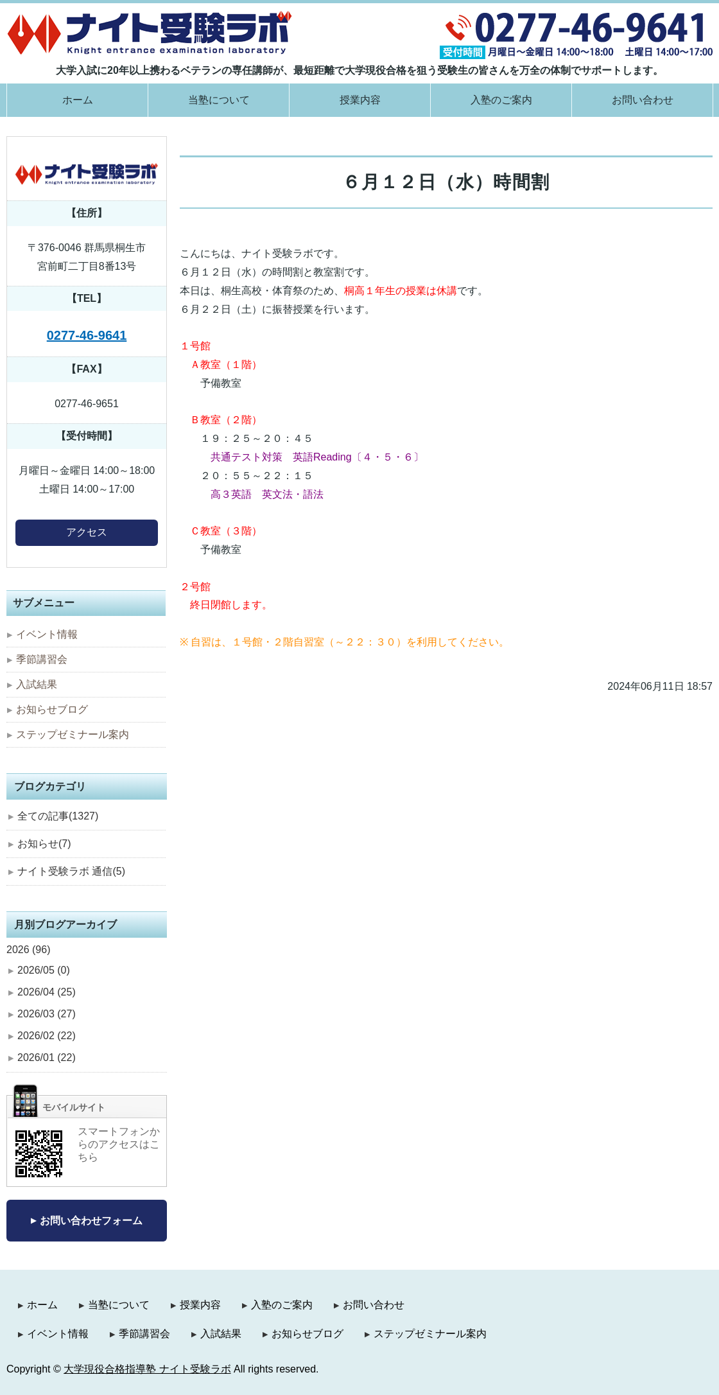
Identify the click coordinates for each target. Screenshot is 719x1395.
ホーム (77, 99)
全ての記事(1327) (57, 816)
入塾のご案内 (501, 99)
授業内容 (360, 99)
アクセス (86, 532)
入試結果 (36, 684)
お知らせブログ (52, 709)
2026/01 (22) (46, 1057)
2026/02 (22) (46, 1035)
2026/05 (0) (43, 970)
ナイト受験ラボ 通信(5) (71, 871)
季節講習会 (41, 659)
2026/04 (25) (46, 992)
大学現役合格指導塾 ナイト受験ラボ (147, 1369)
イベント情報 (47, 634)
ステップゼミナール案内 (72, 734)
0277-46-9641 (87, 335)
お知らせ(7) (44, 843)
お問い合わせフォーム (91, 1220)
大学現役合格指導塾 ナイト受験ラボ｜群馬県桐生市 (149, 32)
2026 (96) (28, 949)
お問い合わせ (642, 99)
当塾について (219, 99)
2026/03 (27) (46, 1013)
